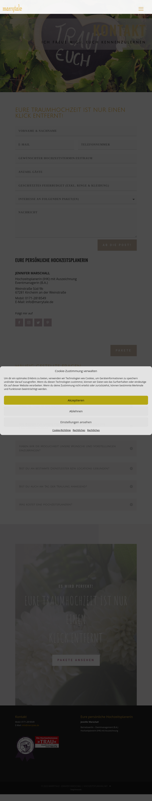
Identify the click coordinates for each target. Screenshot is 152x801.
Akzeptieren (76, 400)
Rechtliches (79, 430)
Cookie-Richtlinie (61, 430)
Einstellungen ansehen (76, 422)
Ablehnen (76, 411)
